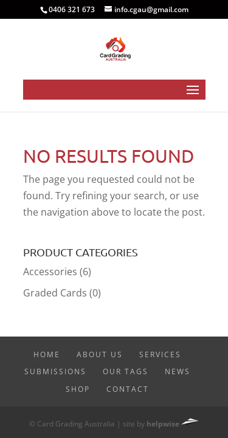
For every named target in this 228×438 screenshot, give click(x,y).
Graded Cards (55, 292)
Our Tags (125, 371)
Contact (127, 389)
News (177, 371)
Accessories (50, 271)
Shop (78, 389)
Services (160, 354)
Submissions (55, 371)
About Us (100, 354)
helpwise (163, 424)
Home (46, 354)
